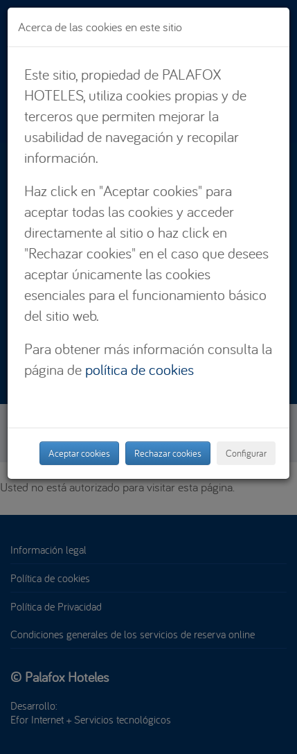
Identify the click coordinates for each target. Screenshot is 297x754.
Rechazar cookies (167, 453)
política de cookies (139, 369)
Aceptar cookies (79, 453)
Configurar (246, 453)
